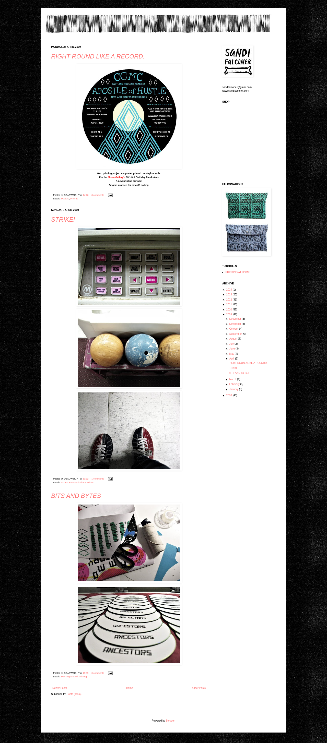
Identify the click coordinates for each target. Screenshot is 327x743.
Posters (65, 198)
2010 (229, 309)
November (235, 323)
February (234, 384)
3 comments (97, 195)
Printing (74, 198)
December (235, 318)
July (232, 343)
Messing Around (69, 676)
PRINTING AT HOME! (238, 272)
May (232, 353)
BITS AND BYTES (76, 495)
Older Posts (199, 688)
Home (129, 688)
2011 (229, 304)
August (233, 338)
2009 (229, 314)
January (234, 389)
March (233, 379)
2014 (229, 289)
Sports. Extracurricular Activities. (77, 482)
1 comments (97, 478)
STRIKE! (63, 219)
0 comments (97, 673)
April (232, 358)
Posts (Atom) (74, 694)
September (235, 333)
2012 (229, 299)
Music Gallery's (116, 177)
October (234, 328)
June (232, 348)
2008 (229, 395)
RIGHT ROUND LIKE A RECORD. (98, 56)
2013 (229, 294)
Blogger (170, 720)
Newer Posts (59, 688)
